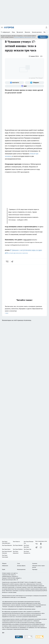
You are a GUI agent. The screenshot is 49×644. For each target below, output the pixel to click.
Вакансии (27, 32)
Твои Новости (16, 541)
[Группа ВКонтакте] (14, 82)
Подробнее (38, 606)
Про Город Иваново (18, 545)
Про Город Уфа (27, 549)
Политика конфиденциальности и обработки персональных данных (18, 609)
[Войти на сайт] (46, 27)
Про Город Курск (6, 549)
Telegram (4, 563)
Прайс (3, 569)
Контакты (34, 563)
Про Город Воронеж (7, 545)
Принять (43, 37)
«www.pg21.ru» (14, 573)
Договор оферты (21, 565)
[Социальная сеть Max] (24, 86)
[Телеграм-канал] (34, 82)
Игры (13, 32)
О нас (18, 563)
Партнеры (34, 569)
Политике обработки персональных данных (25, 37)
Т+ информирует (5, 32)
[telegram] (13, 261)
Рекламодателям (21, 569)
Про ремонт (20, 32)
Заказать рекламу (37, 32)
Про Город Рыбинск (18, 549)
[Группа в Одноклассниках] (41, 544)
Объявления (5, 565)
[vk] (7, 261)
